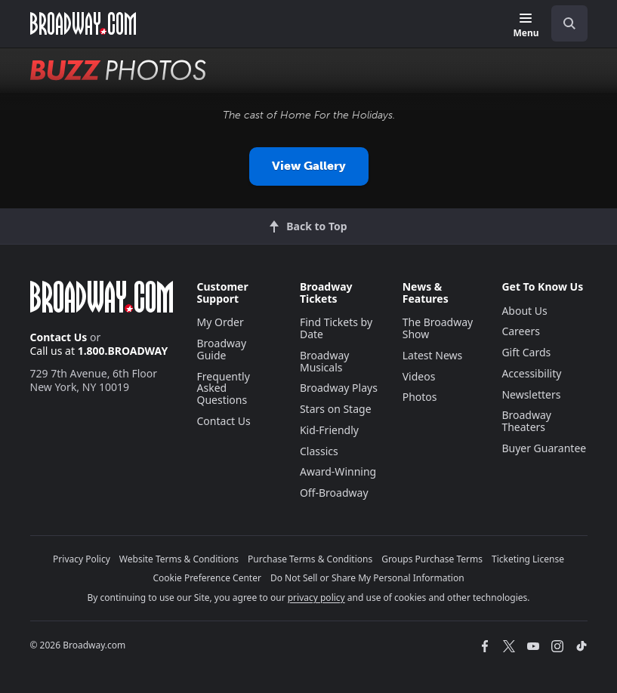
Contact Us (59, 337)
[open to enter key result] (569, 23)
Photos (420, 397)
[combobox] (563, 23)
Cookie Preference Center (207, 577)
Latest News (433, 355)
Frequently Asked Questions (223, 388)
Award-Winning (338, 471)
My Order (220, 322)
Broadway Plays (339, 387)
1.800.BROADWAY (123, 350)
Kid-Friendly (329, 430)
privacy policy (316, 597)
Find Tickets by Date (336, 328)
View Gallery (309, 166)
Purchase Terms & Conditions (310, 559)
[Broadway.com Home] (83, 23)
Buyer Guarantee (543, 448)
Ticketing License (528, 559)
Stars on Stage (336, 409)
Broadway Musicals (325, 361)
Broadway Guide (222, 349)
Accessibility (531, 373)
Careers (520, 331)
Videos (419, 376)
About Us (524, 310)
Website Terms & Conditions (179, 559)
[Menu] (525, 26)
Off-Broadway (334, 492)
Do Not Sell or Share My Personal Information (367, 577)
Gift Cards (526, 352)
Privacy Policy (81, 559)
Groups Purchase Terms (432, 559)
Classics (319, 451)
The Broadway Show (438, 328)
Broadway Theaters (526, 421)
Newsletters (530, 394)
